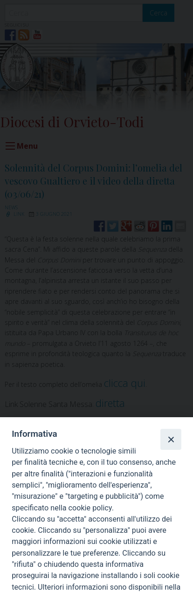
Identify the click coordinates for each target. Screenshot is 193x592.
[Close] (170, 439)
